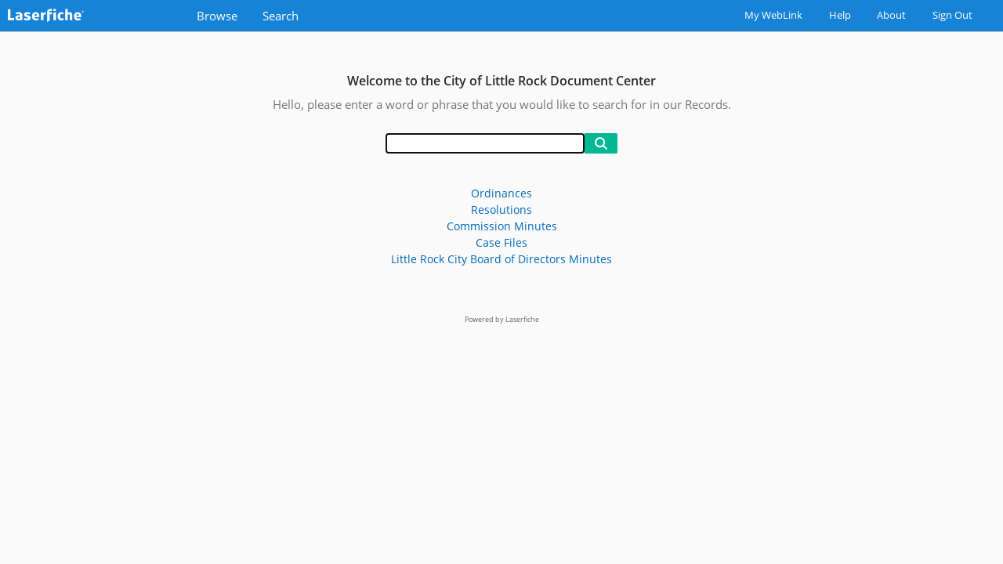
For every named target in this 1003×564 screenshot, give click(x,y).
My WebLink (773, 15)
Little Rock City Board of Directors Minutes (501, 258)
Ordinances (501, 193)
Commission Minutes (502, 226)
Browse (217, 16)
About (891, 15)
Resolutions (501, 209)
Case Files (501, 242)
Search (281, 16)
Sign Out (952, 15)
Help (840, 15)
